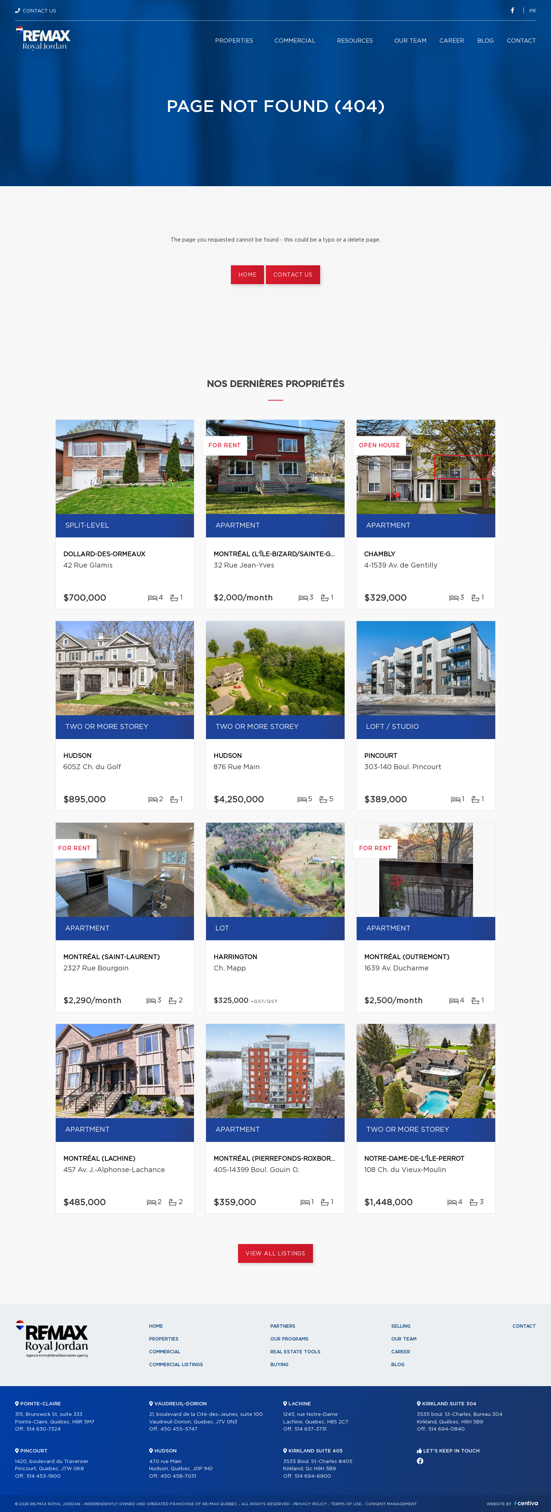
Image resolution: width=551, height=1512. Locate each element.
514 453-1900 (43, 1476)
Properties (234, 41)
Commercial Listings (176, 1364)
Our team (410, 41)
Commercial (295, 41)
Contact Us (39, 11)
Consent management (391, 1504)
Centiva (526, 1503)
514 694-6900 (313, 1476)
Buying (279, 1364)
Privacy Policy (310, 1504)
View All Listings (275, 1253)
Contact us (292, 275)
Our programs (289, 1339)
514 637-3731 (311, 1429)
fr (533, 11)
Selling (401, 1326)
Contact (521, 41)
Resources (355, 41)
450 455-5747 (178, 1429)
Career (452, 41)
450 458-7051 (178, 1476)
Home (247, 275)
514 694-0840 (446, 1429)
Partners (282, 1326)
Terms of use (346, 1504)
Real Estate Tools (295, 1352)
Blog (485, 41)
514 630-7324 (43, 1429)
